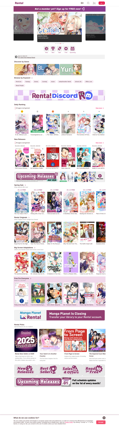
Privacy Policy (69, 422)
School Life (78, 81)
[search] (88, 3)
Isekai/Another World (65, 81)
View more (99, 108)
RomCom (18, 81)
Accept (100, 422)
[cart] (94, 3)
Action (53, 81)
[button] (55, 43)
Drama (36, 81)
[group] (22, 122)
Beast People (20, 85)
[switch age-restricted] (82, 3)
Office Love (89, 81)
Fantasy (27, 81)
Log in (101, 3)
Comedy (44, 81)
